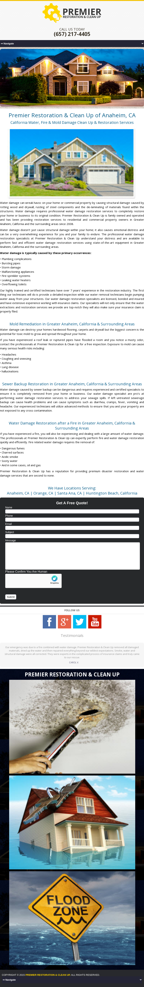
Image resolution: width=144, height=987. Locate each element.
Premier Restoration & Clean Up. (47, 975)
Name (8, 507)
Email (8, 523)
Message (10, 540)
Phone (9, 515)
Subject (9, 532)
